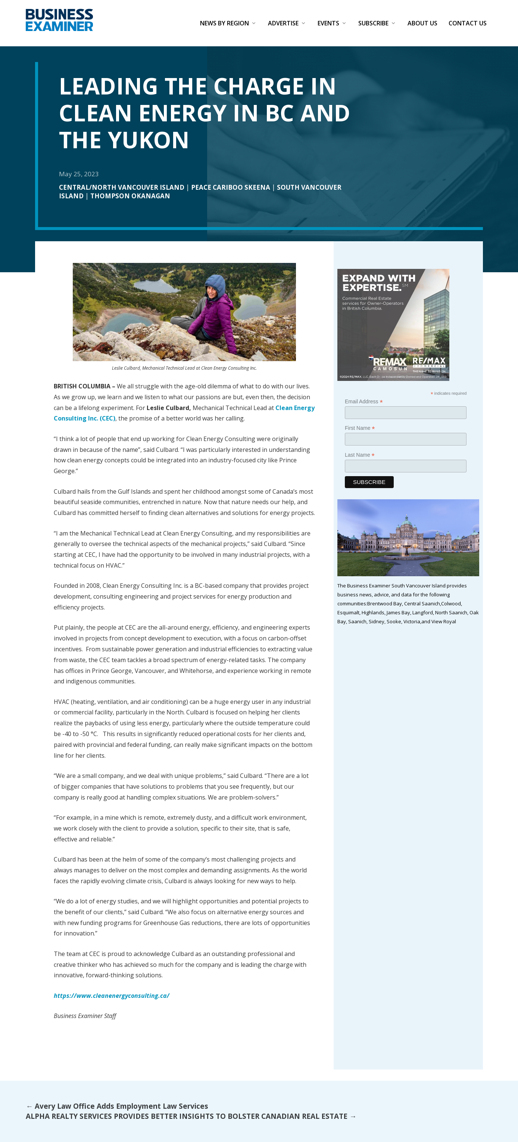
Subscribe (373, 23)
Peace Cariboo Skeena (230, 187)
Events (328, 23)
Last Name (360, 454)
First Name (360, 428)
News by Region (224, 23)
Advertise (283, 23)
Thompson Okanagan (130, 196)
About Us (422, 23)
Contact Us (468, 23)
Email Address (364, 401)
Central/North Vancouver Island (121, 187)
